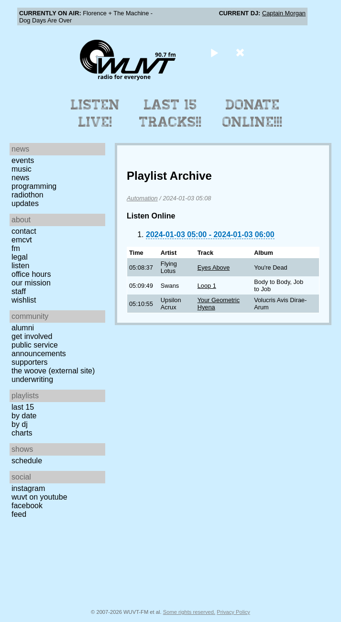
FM (15, 248)
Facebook (27, 506)
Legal (19, 257)
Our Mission (31, 283)
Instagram (28, 488)
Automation (142, 198)
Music (21, 169)
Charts (22, 433)
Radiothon (27, 195)
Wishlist (23, 300)
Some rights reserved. (189, 612)
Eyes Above (214, 267)
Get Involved (31, 336)
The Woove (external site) (53, 371)
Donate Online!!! (252, 113)
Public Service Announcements (38, 349)
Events (22, 160)
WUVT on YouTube (39, 497)
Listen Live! (95, 113)
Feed (18, 514)
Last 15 (22, 407)
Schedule (26, 461)
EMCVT (21, 240)
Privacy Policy (233, 612)
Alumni (22, 328)
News (20, 178)
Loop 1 (207, 285)
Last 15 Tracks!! (170, 113)
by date (23, 416)
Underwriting (32, 379)
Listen (20, 266)
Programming (33, 186)
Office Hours (31, 274)
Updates (25, 203)
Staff (18, 291)
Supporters (29, 362)
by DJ (19, 424)
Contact (23, 231)
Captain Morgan (284, 13)
